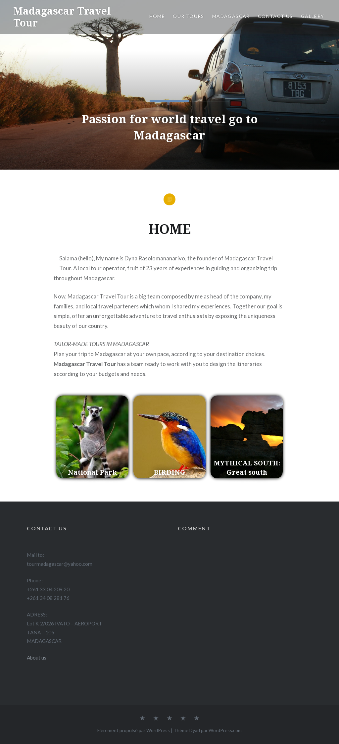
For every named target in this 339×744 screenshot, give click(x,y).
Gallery (313, 16)
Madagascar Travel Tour (62, 16)
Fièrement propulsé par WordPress (133, 730)
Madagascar (231, 16)
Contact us (275, 16)
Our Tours (188, 16)
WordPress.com (225, 730)
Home (157, 16)
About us (36, 658)
